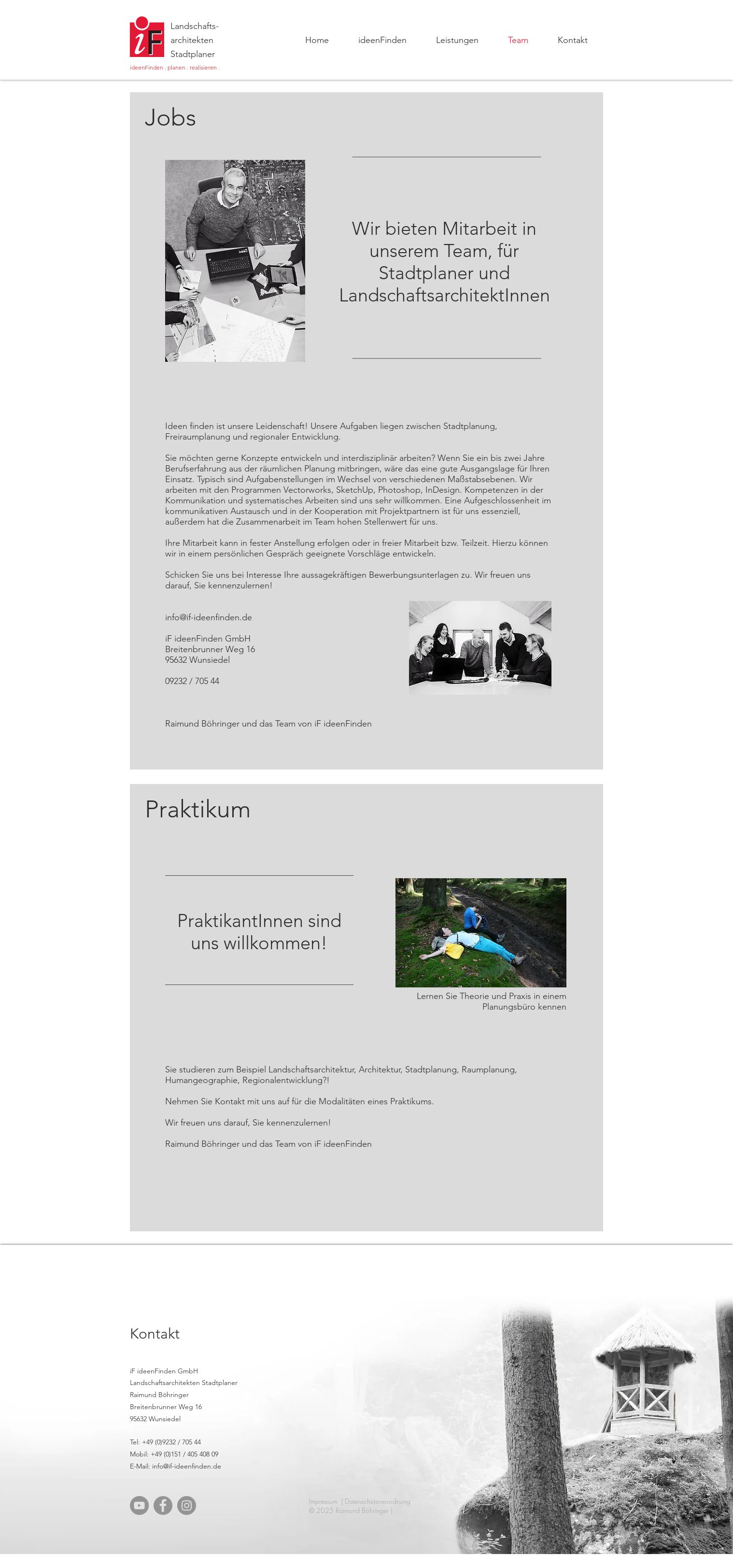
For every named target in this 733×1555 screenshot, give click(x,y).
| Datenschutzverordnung (375, 1501)
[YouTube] (139, 1505)
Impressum (323, 1501)
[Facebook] (163, 1505)
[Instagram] (186, 1505)
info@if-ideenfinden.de (208, 617)
